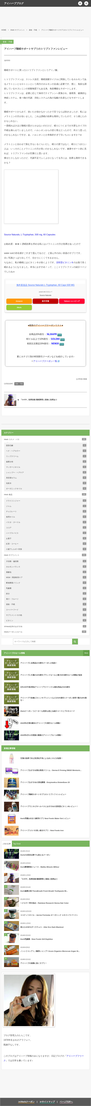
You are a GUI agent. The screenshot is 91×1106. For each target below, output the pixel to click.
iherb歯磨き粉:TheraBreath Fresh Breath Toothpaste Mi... (44, 891)
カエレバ (49, 292)
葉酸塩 (46, 572)
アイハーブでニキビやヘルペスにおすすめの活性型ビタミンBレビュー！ (49, 806)
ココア (46, 527)
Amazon (19, 301)
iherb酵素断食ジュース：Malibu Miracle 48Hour (39, 867)
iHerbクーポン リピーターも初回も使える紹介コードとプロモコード (47, 711)
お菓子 (46, 538)
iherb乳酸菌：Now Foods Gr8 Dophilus (36, 939)
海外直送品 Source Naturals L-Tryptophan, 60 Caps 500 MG (45, 285)
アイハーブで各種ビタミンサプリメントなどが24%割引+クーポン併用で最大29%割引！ (53, 699)
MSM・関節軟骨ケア (46, 577)
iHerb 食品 (45, 494)
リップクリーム (46, 456)
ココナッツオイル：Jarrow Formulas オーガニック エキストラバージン (49, 915)
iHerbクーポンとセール (45, 631)
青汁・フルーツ (46, 599)
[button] (80, 3)
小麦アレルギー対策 (46, 549)
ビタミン (46, 620)
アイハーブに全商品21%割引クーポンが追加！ (38, 663)
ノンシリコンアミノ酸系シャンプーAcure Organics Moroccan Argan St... (50, 951)
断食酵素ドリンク (46, 582)
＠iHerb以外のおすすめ (45, 626)
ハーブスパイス (46, 533)
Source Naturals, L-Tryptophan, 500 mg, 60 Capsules (29, 234)
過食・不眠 (7, 42)
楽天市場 (45, 301)
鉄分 (46, 593)
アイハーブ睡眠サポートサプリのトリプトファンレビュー (43, 794)
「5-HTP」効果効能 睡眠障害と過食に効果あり (39, 879)
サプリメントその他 (46, 615)
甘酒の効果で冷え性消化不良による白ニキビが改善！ (41, 758)
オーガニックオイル (46, 488)
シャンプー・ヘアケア (46, 472)
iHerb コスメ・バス (45, 439)
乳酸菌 (46, 588)
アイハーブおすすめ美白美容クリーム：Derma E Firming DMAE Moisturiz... (51, 770)
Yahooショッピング (72, 301)
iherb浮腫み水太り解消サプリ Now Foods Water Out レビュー (45, 818)
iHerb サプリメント (45, 555)
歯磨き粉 (46, 461)
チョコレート (46, 511)
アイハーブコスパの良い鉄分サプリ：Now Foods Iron (42, 830)
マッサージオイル (46, 467)
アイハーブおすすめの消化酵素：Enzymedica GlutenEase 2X (45, 782)
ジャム (46, 506)
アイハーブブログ (14, 3)
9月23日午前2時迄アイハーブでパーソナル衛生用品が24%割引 (45, 687)
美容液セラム (46, 477)
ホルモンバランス (46, 566)
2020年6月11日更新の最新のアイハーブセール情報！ (41, 735)
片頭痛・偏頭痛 (46, 561)
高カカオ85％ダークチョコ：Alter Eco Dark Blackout (42, 927)
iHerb (19, 307)
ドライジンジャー (46, 500)
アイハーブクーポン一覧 (45, 361)
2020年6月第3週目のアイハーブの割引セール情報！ (40, 723)
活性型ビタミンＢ (65, 262)
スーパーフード (46, 609)
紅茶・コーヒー (46, 543)
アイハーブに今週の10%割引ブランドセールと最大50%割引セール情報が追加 (51, 675)
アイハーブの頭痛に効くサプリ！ (33, 963)
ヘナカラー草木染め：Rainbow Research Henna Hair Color (44, 903)
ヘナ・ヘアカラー (46, 450)
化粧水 (46, 483)
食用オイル (46, 516)
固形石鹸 (46, 445)
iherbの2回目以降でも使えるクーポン (35, 855)
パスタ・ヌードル (46, 522)
